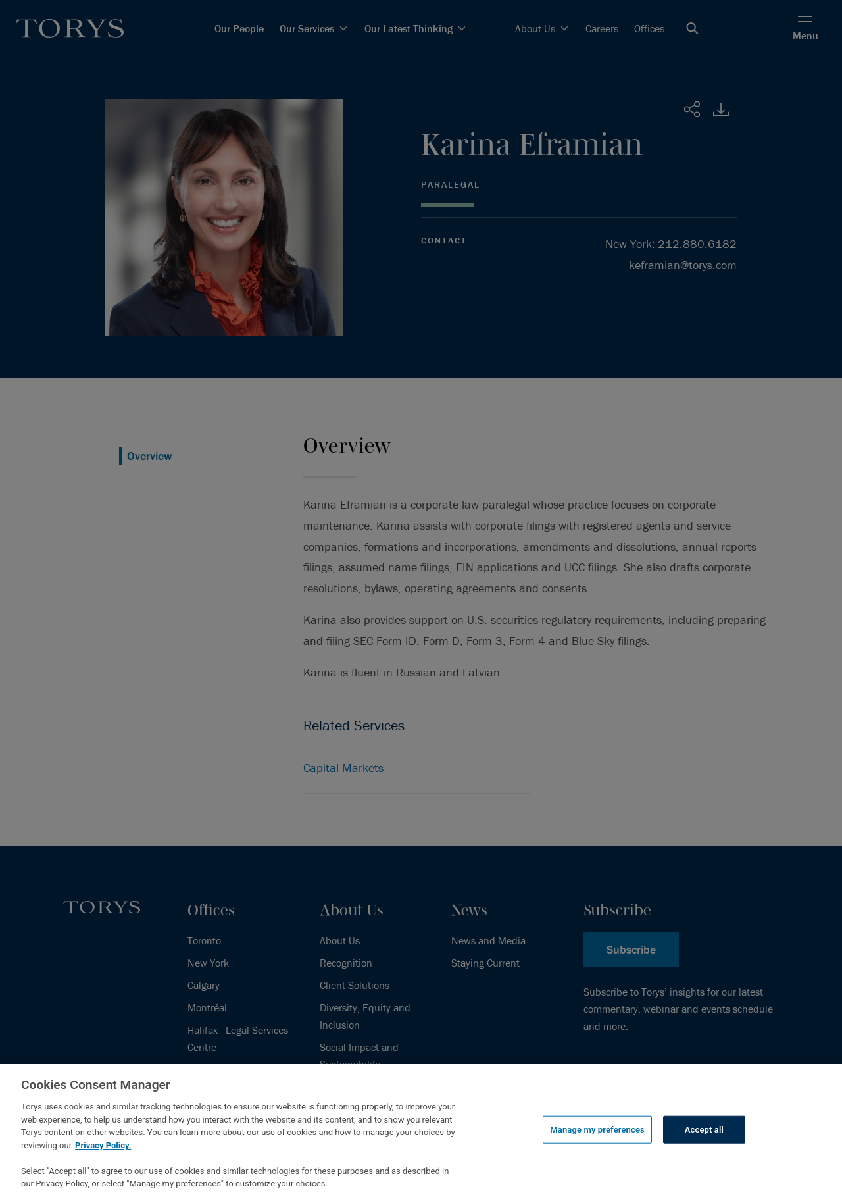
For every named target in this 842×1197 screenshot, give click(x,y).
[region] (421, 1130)
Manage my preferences (597, 1129)
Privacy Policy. (103, 1145)
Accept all (704, 1129)
